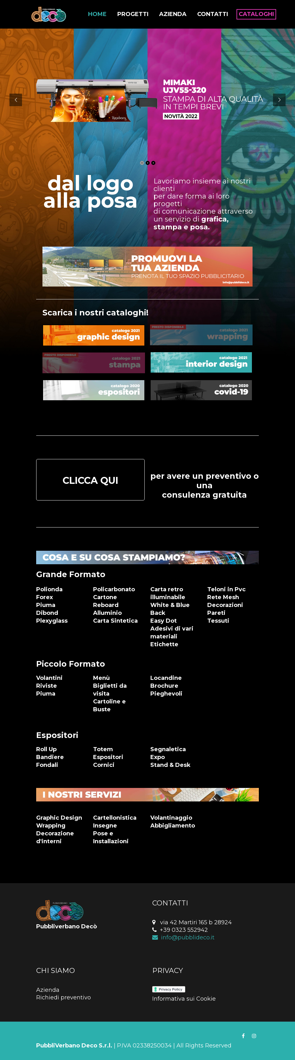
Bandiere (50, 757)
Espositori (108, 757)
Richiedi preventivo (63, 997)
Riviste (46, 685)
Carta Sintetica (115, 620)
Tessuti (218, 620)
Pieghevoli (166, 693)
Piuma (45, 605)
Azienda (47, 989)
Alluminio (107, 612)
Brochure (164, 685)
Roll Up (46, 749)
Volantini (49, 678)
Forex (44, 597)
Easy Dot (163, 620)
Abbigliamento (172, 825)
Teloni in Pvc (226, 589)
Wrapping (50, 825)
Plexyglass (52, 620)
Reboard (106, 605)
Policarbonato (114, 589)
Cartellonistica (114, 817)
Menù (101, 678)
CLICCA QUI (90, 480)
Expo (157, 757)
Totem (103, 749)
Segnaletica (168, 749)
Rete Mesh (223, 597)
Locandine (166, 678)
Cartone (105, 597)
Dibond (47, 612)
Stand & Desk (170, 765)
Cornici (103, 765)
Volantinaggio (171, 817)
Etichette (164, 644)
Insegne (105, 825)
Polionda (49, 589)
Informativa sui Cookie (184, 998)
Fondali (47, 765)
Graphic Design (59, 817)
